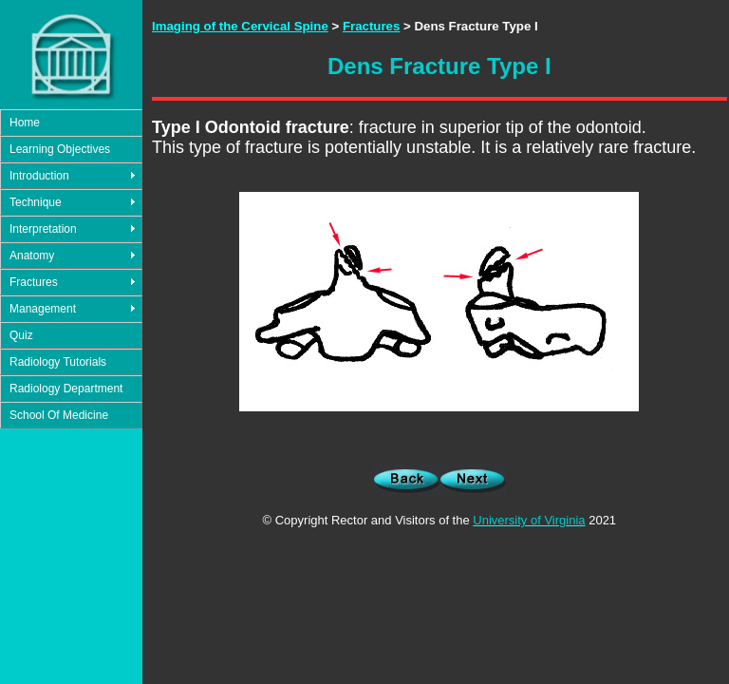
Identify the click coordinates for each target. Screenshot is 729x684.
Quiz (21, 335)
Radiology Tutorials (57, 362)
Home (24, 122)
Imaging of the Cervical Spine (240, 26)
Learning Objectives (59, 149)
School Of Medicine (58, 415)
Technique (35, 202)
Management (42, 308)
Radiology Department (65, 388)
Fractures (33, 282)
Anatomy (31, 255)
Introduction (39, 175)
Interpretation (43, 229)
